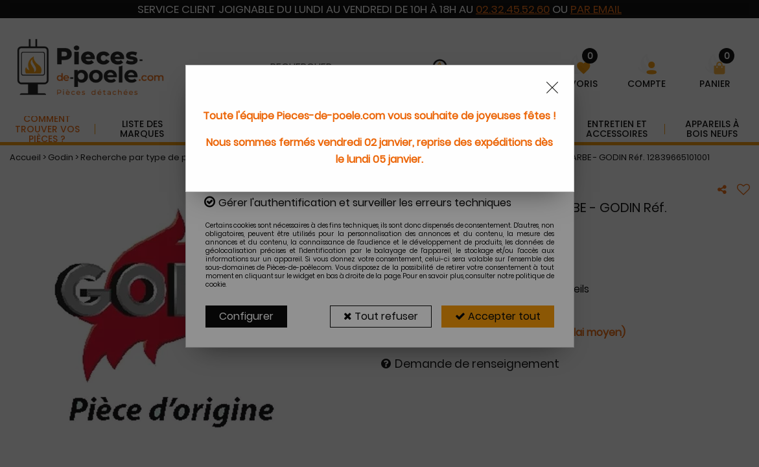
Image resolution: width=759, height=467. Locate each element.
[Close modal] (552, 87)
